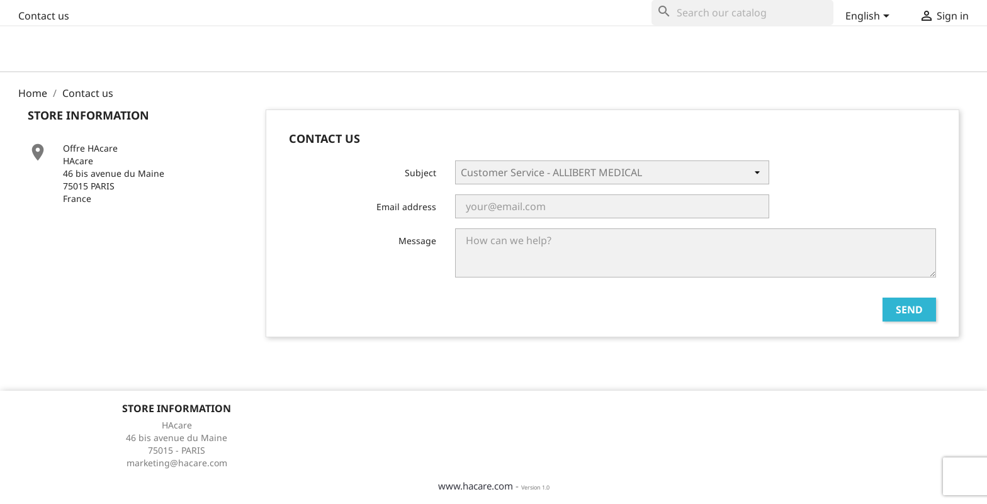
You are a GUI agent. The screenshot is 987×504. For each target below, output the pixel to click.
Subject (420, 173)
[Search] (742, 12)
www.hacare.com (475, 485)
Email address (406, 207)
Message (417, 241)
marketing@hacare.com (177, 463)
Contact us (43, 16)
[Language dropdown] (868, 17)
